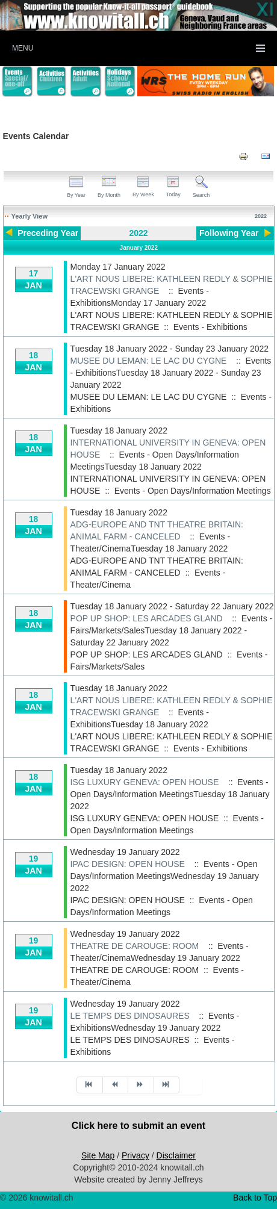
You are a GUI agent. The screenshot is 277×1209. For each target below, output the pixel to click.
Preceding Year (47, 233)
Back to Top (255, 1197)
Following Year (229, 233)
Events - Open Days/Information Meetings (192, 491)
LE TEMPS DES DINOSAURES (130, 1016)
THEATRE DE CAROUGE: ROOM (134, 946)
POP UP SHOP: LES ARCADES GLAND (146, 618)
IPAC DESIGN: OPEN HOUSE (127, 864)
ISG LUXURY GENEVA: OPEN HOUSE (144, 782)
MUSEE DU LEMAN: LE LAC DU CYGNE (148, 360)
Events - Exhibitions (210, 327)
